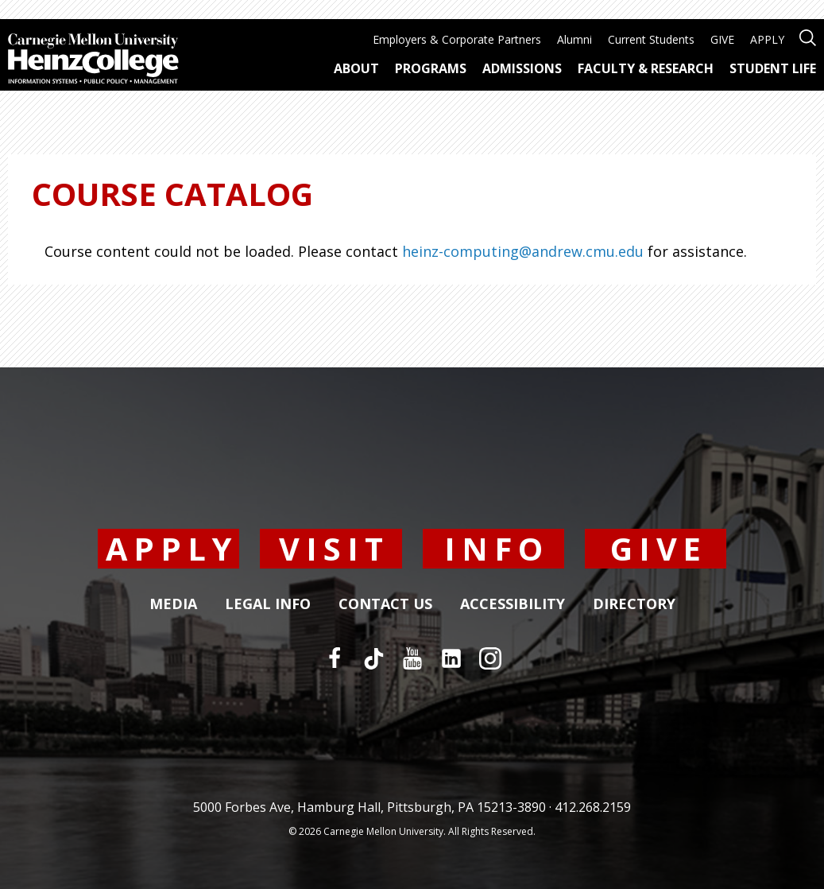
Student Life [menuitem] (772, 68)
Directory (634, 604)
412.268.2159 (593, 807)
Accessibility (512, 604)
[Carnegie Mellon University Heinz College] (93, 60)
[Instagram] (490, 658)
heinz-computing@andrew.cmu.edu (523, 251)
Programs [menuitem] (430, 68)
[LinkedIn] (451, 658)
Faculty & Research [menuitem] (646, 68)
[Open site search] (807, 36)
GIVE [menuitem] (722, 39)
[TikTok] (373, 658)
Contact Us (385, 604)
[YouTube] (412, 658)
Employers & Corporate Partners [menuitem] (457, 39)
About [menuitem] (356, 68)
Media (173, 604)
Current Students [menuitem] (651, 39)
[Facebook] (334, 658)
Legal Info (268, 604)
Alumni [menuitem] (574, 39)
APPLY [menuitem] (767, 39)
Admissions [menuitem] (522, 68)
